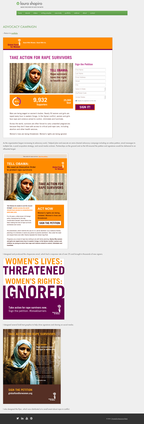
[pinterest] (31, 419)
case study (58, 13)
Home (20, 13)
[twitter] (18, 419)
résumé (27, 13)
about (85, 13)
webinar (77, 13)
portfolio (68, 13)
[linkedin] (22, 419)
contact (92, 13)
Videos (35, 13)
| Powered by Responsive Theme (119, 419)
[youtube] (27, 419)
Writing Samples (46, 13)
